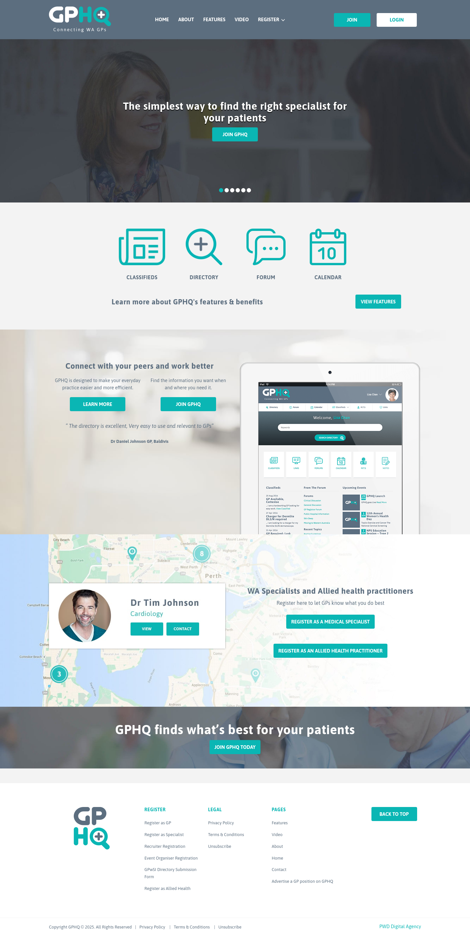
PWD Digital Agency (400, 926)
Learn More (97, 404)
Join (352, 20)
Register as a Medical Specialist (330, 621)
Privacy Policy (221, 822)
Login (397, 20)
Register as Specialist (164, 834)
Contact (279, 869)
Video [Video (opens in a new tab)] (277, 834)
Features (214, 19)
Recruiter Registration (165, 846)
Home (162, 19)
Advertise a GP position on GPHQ (302, 881)
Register (268, 19)
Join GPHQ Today (235, 747)
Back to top (394, 814)
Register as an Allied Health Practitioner (330, 651)
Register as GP (158, 822)
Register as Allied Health (168, 888)
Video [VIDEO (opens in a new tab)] (242, 19)
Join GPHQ (235, 134)
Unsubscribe (219, 846)
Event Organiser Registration (171, 858)
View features (378, 301)
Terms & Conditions (226, 834)
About (186, 19)
